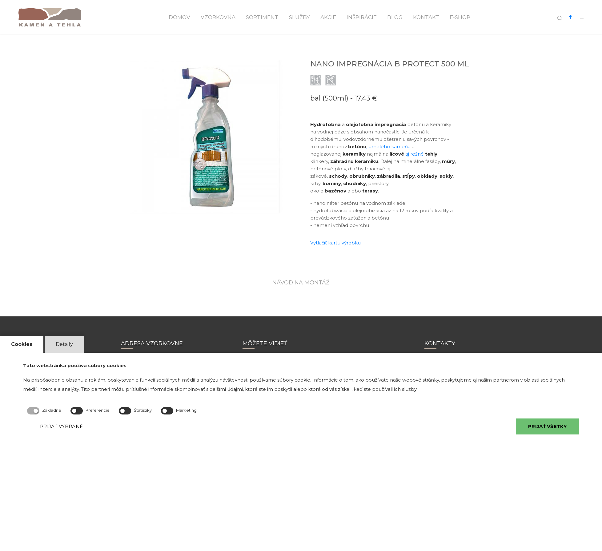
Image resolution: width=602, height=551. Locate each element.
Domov (179, 17)
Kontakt (426, 17)
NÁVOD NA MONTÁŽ (301, 282)
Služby (299, 17)
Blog (395, 17)
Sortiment (262, 17)
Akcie (328, 17)
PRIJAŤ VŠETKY (547, 426)
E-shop (460, 17)
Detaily (64, 344)
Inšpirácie (362, 17)
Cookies (21, 344)
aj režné (413, 154)
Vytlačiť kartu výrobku (335, 243)
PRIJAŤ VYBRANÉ (61, 426)
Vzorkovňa (218, 17)
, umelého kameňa (379, 146)
